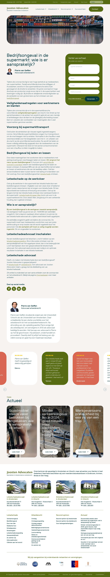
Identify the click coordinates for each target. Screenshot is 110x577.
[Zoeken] (101, 2)
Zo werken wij (11, 538)
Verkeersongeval (12, 518)
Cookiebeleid (100, 574)
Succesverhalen (80, 9)
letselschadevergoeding (16, 241)
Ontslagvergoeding (37, 521)
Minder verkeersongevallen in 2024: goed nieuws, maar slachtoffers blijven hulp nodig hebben (54, 422)
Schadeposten (11, 528)
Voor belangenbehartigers (64, 523)
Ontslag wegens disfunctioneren (36, 524)
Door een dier (11, 523)
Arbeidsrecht (53, 9)
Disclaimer (89, 574)
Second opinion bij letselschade (66, 518)
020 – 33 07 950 (64, 505)
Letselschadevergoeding (15, 533)
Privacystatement (54, 574)
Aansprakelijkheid (12, 535)
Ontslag (34, 518)
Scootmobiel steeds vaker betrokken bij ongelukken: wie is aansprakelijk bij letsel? (21, 419)
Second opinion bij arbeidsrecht (66, 521)
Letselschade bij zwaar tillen (30, 195)
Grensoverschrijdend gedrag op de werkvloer (38, 541)
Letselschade (41, 9)
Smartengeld (11, 530)
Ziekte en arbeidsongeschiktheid (38, 535)
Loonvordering (36, 532)
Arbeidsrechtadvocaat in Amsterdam (65, 498)
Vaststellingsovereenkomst (39, 530)
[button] (9, 289)
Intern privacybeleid (39, 574)
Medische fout (11, 526)
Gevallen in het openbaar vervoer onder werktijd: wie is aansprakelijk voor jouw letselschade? (92, 544)
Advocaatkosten (12, 540)
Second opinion (67, 9)
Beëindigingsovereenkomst (39, 527)
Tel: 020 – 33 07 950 (13, 505)
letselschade (45, 174)
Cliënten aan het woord (14, 542)
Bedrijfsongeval (12, 521)
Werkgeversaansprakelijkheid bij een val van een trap (88, 415)
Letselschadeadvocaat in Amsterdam (15, 498)
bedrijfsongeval (13, 98)
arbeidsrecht (26, 264)
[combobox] (96, 2)
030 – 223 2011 (39, 505)
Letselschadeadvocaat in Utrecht (40, 498)
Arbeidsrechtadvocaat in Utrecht (89, 498)
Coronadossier (42, 275)
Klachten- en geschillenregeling (72, 574)
